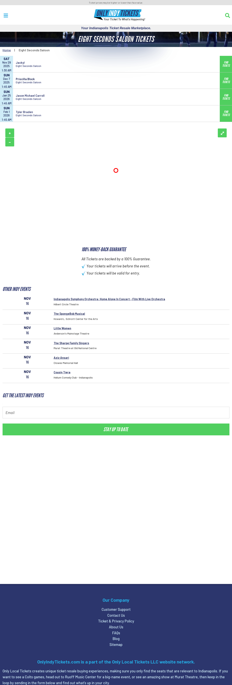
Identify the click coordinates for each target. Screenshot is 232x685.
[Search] (227, 15)
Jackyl (20, 62)
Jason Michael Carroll (30, 95)
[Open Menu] (5, 15)
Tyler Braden (24, 112)
